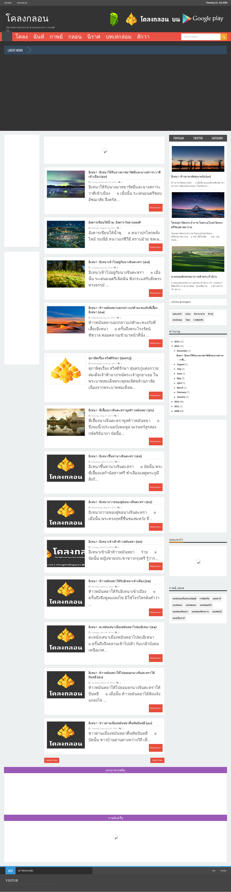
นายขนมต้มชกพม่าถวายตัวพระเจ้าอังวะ (194, 276)
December (182, 351)
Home (8, 2)
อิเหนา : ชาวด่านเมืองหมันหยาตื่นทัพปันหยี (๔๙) (120, 723)
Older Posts (157, 760)
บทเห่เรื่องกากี (179, 618)
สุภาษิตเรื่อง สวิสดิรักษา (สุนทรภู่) (109, 358)
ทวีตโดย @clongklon (181, 302)
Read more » (156, 207)
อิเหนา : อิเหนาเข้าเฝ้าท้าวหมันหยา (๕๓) (115, 541)
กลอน (75, 37)
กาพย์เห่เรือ (198, 320)
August (181, 364)
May (179, 378)
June (180, 373)
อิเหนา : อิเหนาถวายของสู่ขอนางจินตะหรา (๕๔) (120, 502)
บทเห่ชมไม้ (217, 612)
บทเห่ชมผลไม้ (206, 605)
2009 (177, 411)
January (181, 397)
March (180, 388)
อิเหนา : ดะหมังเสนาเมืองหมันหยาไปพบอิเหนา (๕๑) (122, 627)
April (180, 383)
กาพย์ (56, 37)
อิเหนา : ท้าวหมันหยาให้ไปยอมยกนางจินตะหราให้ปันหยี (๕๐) (121, 674)
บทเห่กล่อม (119, 37)
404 (213, 871)
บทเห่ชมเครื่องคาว (180, 612)
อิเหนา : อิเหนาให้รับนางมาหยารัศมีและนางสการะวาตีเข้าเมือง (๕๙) (124, 174)
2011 (177, 406)
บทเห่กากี (217, 599)
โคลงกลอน (27, 19)
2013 (177, 346)
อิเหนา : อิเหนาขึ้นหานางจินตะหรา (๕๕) (115, 456)
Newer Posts (51, 760)
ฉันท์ (38, 37)
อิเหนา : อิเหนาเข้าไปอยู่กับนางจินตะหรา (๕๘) (119, 262)
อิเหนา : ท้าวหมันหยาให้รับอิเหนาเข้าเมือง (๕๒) (119, 581)
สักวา (143, 37)
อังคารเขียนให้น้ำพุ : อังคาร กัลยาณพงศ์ (114, 222)
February (182, 392)
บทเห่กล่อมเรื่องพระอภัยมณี (184, 599)
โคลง (21, 37)
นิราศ (93, 37)
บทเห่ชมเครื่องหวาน (200, 612)
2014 (177, 341)
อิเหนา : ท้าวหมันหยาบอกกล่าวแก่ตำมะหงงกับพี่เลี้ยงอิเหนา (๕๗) (122, 309)
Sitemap (22, 2)
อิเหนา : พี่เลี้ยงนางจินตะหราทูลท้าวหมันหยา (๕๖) (121, 410)
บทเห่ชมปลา (191, 605)
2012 (177, 401)
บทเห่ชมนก (177, 605)
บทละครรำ (177, 314)
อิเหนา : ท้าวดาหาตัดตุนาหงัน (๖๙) (191, 176)
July (179, 369)
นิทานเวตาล (199, 314)
